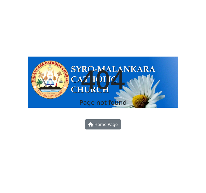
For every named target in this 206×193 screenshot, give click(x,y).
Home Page (102, 124)
